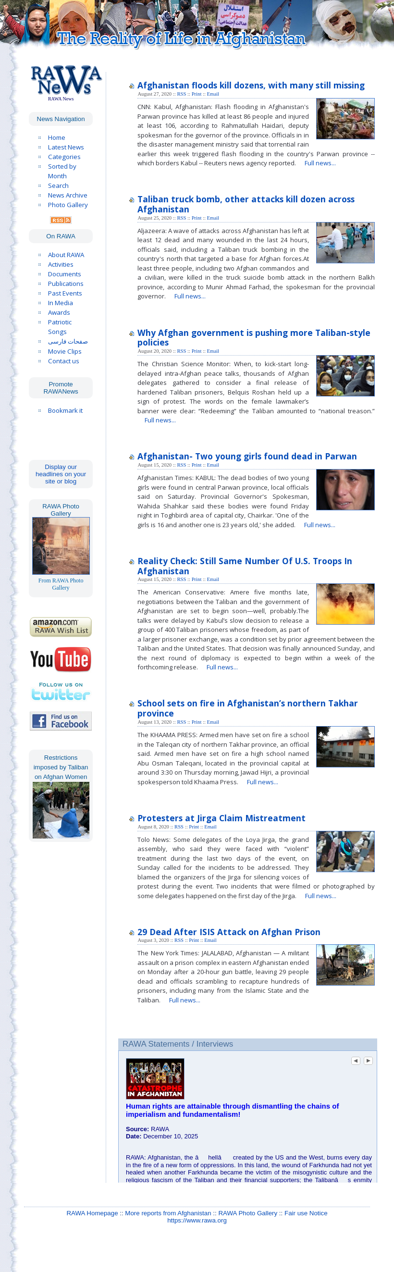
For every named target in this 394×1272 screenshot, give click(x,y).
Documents (64, 274)
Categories (64, 156)
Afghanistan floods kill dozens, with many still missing (251, 85)
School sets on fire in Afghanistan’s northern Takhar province (247, 708)
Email (213, 94)
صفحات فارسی (68, 341)
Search (58, 185)
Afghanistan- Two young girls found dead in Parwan (247, 456)
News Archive (67, 195)
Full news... (320, 163)
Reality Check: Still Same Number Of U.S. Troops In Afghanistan (244, 566)
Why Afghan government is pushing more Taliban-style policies (253, 337)
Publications (66, 283)
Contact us (63, 361)
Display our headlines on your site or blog (61, 474)
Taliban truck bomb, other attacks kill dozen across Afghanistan (246, 204)
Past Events (65, 293)
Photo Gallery (68, 204)
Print (197, 94)
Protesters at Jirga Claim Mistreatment (221, 818)
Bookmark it (65, 410)
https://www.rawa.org (197, 1220)
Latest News (66, 147)
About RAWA (66, 254)
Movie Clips (65, 351)
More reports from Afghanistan (168, 1213)
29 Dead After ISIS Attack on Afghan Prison (228, 932)
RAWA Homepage (92, 1213)
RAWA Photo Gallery (247, 1213)
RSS (181, 94)
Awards (59, 312)
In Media (60, 302)
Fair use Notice (306, 1213)
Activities (61, 264)
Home (56, 137)
